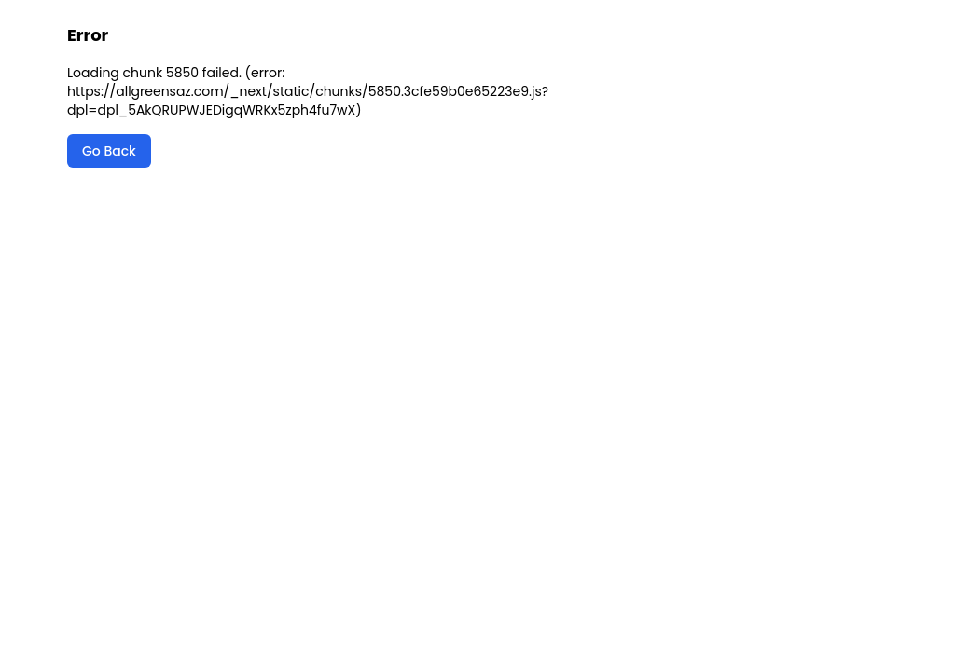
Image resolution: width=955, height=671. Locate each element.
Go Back (109, 151)
